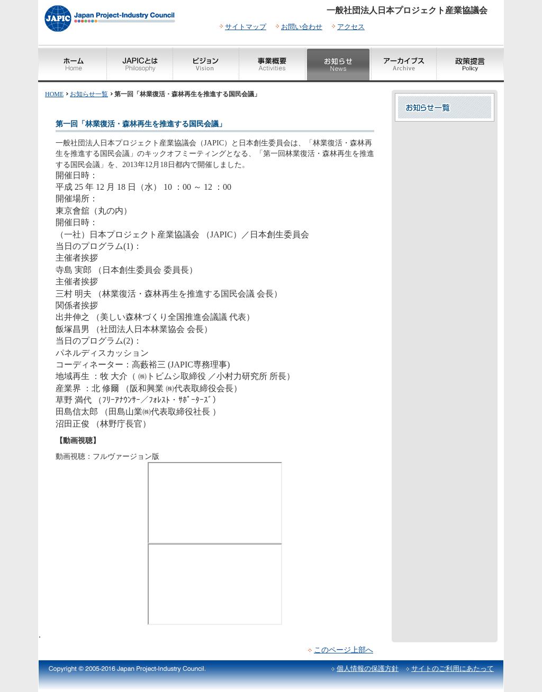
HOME (54, 94)
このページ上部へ (343, 649)
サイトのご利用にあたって (452, 668)
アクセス (351, 27)
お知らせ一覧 (89, 94)
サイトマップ (245, 27)
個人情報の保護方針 (368, 668)
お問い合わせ (301, 27)
